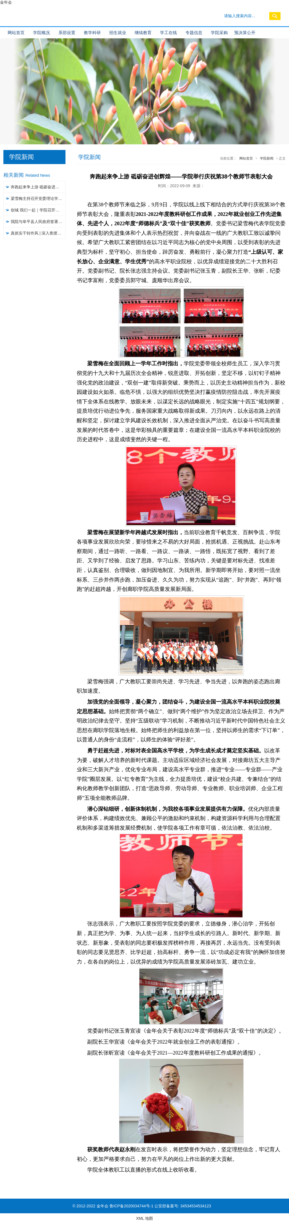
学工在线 (168, 32)
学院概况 (41, 32)
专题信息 (193, 32)
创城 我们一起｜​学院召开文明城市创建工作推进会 (38, 210)
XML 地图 (144, 1218)
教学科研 (92, 32)
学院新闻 (266, 158)
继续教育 (143, 32)
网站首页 (16, 32)
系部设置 (66, 32)
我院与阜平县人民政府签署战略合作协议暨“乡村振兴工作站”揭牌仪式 (38, 221)
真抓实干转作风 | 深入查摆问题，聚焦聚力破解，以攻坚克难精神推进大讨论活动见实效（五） (38, 233)
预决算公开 (244, 32)
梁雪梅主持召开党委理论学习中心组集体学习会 (38, 198)
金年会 (6, 2)
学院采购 (219, 32)
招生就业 (117, 32)
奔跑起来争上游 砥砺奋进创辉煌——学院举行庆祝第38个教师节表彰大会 (38, 187)
